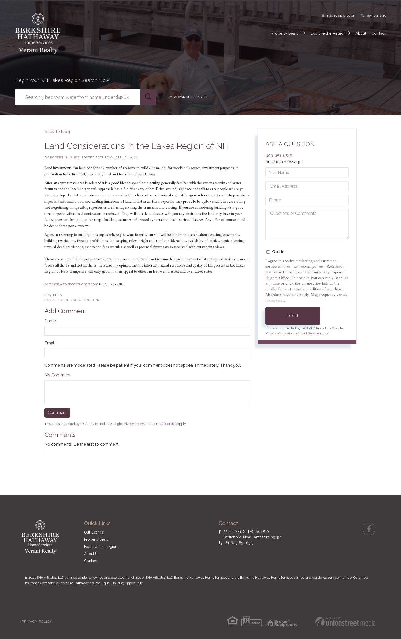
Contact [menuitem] (379, 33)
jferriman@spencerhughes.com (71, 284)
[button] (148, 97)
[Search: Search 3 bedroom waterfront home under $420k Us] (77, 97)
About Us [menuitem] (91, 554)
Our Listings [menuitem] (94, 532)
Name (50, 320)
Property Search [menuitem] (286, 33)
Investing (91, 300)
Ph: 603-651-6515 (239, 543)
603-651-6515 (376, 15)
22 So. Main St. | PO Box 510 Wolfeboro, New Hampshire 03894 (252, 534)
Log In (332, 16)
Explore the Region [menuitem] (328, 33)
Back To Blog (57, 131)
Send (293, 315)
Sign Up (349, 16)
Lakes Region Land (62, 300)
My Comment (57, 374)
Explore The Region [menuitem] (100, 547)
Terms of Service (163, 424)
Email (49, 342)
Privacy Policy (133, 424)
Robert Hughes (65, 157)
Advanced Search (194, 97)
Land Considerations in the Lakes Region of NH (136, 146)
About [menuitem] (360, 33)
